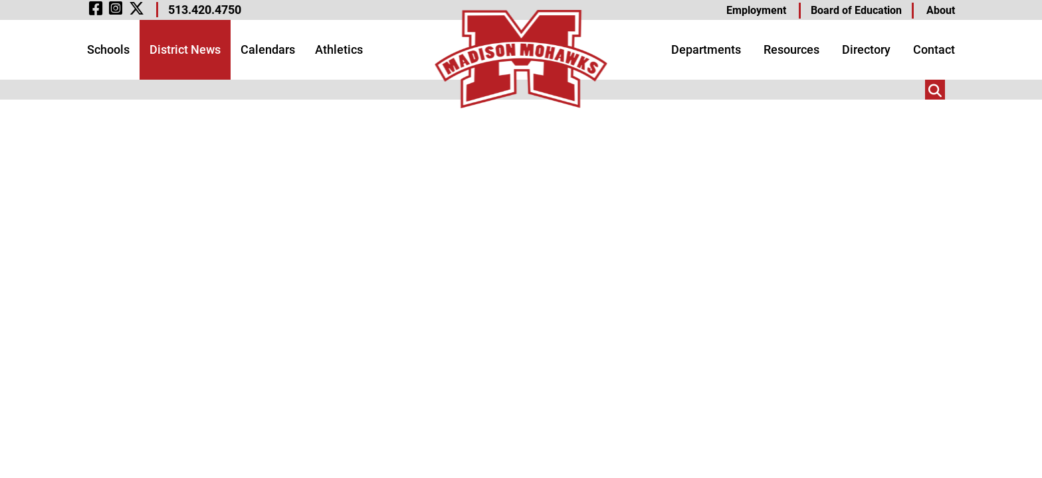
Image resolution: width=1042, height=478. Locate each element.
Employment (756, 10)
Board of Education (856, 10)
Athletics (339, 49)
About (940, 10)
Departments (706, 49)
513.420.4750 (204, 10)
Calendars (268, 49)
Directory (866, 49)
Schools (108, 49)
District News (185, 49)
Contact (934, 49)
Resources (791, 49)
